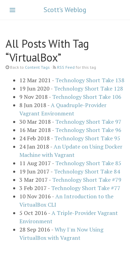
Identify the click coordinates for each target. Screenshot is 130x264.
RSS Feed (66, 67)
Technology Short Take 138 (89, 80)
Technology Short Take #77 (85, 188)
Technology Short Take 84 (87, 171)
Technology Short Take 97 (88, 121)
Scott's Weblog (65, 9)
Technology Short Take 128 (88, 88)
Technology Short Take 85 (88, 163)
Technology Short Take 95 (87, 138)
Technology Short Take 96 (88, 130)
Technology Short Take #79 (86, 179)
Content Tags (37, 67)
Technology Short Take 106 (86, 97)
